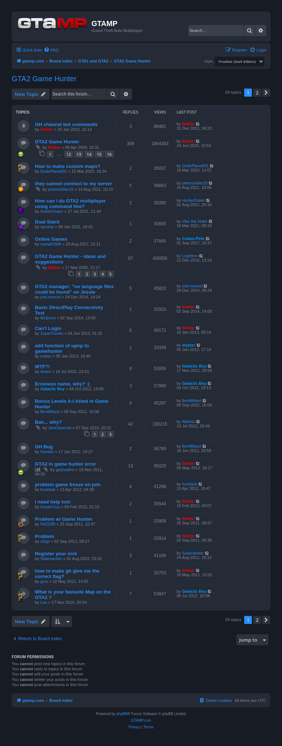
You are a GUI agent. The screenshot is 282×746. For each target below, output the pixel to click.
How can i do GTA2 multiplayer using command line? (70, 203)
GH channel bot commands (66, 124)
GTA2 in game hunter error (65, 464)
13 (78, 154)
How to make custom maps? (67, 166)
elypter (188, 345)
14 (89, 154)
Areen (45, 371)
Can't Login (48, 328)
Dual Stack (47, 222)
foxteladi (47, 489)
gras (44, 581)
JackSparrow (60, 428)
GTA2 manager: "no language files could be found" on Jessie (74, 289)
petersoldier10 (61, 189)
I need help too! (52, 502)
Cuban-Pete (193, 238)
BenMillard (49, 411)
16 (109, 154)
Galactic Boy (194, 366)
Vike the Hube (194, 221)
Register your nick (56, 553)
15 (99, 154)
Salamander (51, 558)
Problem (44, 536)
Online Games (51, 239)
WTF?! (42, 366)
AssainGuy (50, 507)
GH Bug (44, 446)
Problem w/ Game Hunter (64, 519)
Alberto (188, 421)
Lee (43, 602)
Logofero (190, 256)
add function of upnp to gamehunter (62, 348)
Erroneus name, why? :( (62, 384)
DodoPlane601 (53, 171)
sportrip (47, 227)
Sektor (46, 129)
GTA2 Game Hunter (44, 79)
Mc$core (48, 318)
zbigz (45, 541)
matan (46, 356)
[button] (266, 93)
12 (68, 154)
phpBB (121, 714)
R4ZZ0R (48, 524)
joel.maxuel (50, 297)
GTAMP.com (141, 720)
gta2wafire (65, 469)
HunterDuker (51, 211)
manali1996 (50, 244)
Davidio (47, 451)
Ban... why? (48, 422)
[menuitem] (51, 50)
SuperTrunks (52, 333)
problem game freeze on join (68, 484)
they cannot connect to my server (73, 183)
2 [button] (257, 92)
